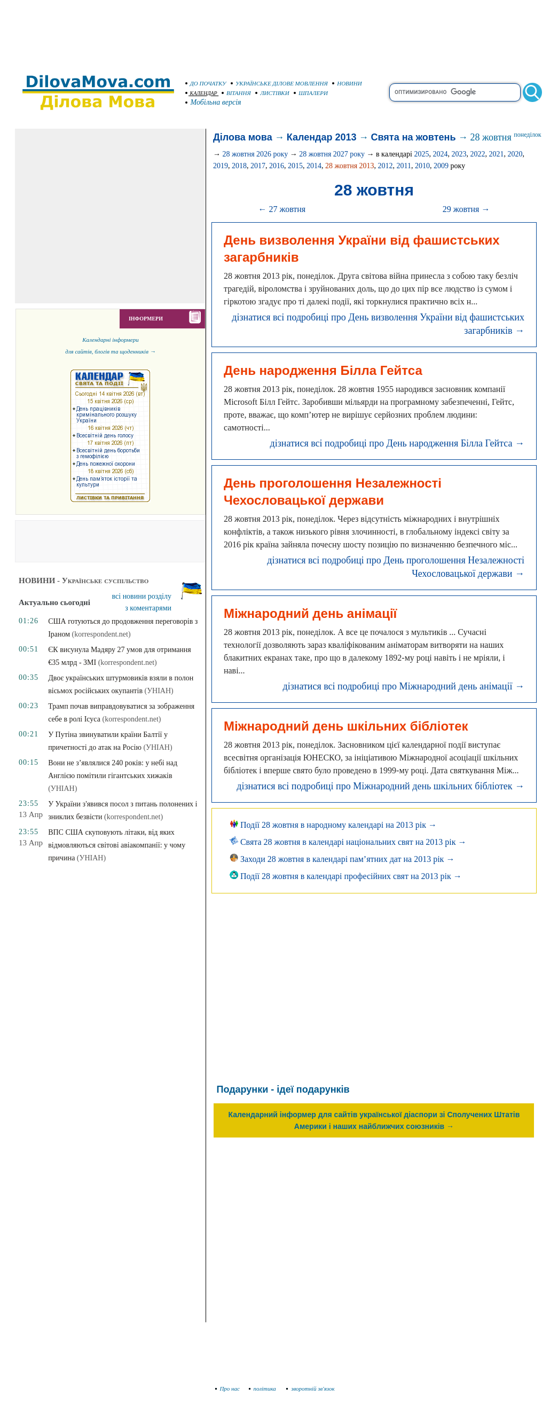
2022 (477, 154)
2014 (314, 166)
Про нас (227, 1388)
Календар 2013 (322, 137)
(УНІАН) (159, 691)
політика (263, 1388)
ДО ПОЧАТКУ (205, 83)
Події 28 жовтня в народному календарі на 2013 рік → (333, 824)
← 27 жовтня (281, 209)
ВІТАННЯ (236, 93)
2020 (514, 154)
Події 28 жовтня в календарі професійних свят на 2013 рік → (346, 876)
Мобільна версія (213, 102)
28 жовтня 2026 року (255, 154)
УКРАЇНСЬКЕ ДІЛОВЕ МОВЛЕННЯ (279, 83)
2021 (496, 154)
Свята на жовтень (413, 137)
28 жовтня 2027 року (332, 154)
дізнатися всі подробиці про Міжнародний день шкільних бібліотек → (380, 786)
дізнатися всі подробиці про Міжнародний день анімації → (403, 686)
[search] (455, 92)
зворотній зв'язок (310, 1388)
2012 (385, 166)
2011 (404, 166)
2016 (276, 166)
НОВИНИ (347, 83)
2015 (295, 166)
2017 (257, 166)
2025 (421, 154)
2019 (220, 166)
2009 (441, 166)
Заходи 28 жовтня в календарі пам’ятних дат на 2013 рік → (342, 859)
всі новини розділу (142, 596)
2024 (440, 154)
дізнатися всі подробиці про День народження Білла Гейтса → (397, 443)
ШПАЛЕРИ (311, 93)
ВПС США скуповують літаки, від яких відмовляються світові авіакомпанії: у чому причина (116, 845)
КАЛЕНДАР (201, 93)
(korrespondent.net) (101, 634)
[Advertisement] (275, 32)
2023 (458, 154)
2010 (422, 166)
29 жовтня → (466, 209)
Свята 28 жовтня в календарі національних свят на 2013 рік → (348, 841)
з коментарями (148, 608)
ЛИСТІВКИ (272, 93)
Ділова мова (242, 137)
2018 (239, 166)
